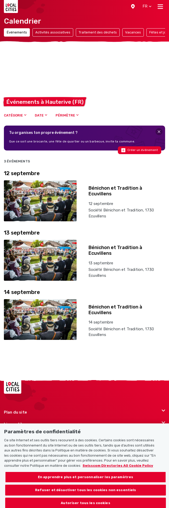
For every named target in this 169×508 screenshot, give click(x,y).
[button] (133, 6)
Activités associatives (52, 32)
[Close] (159, 131)
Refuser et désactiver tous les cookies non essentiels (85, 494)
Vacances (133, 32)
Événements (17, 32)
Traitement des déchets (98, 32)
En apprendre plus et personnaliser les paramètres (85, 482)
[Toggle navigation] (160, 6)
